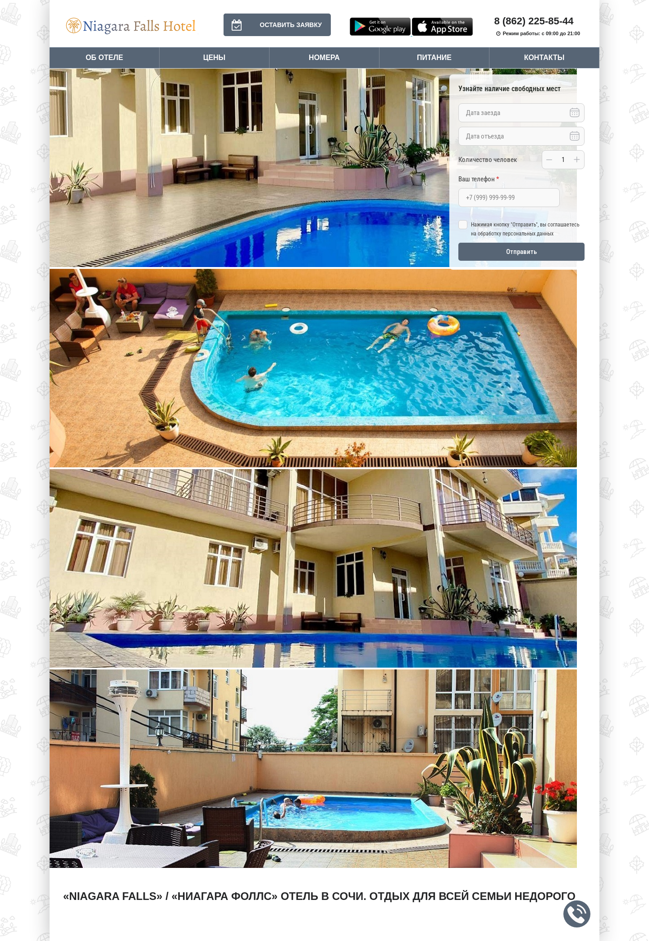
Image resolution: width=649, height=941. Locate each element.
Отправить (521, 252)
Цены (214, 57)
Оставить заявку (273, 25)
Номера (324, 57)
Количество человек (487, 160)
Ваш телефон (478, 179)
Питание (434, 57)
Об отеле (104, 57)
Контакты (544, 57)
